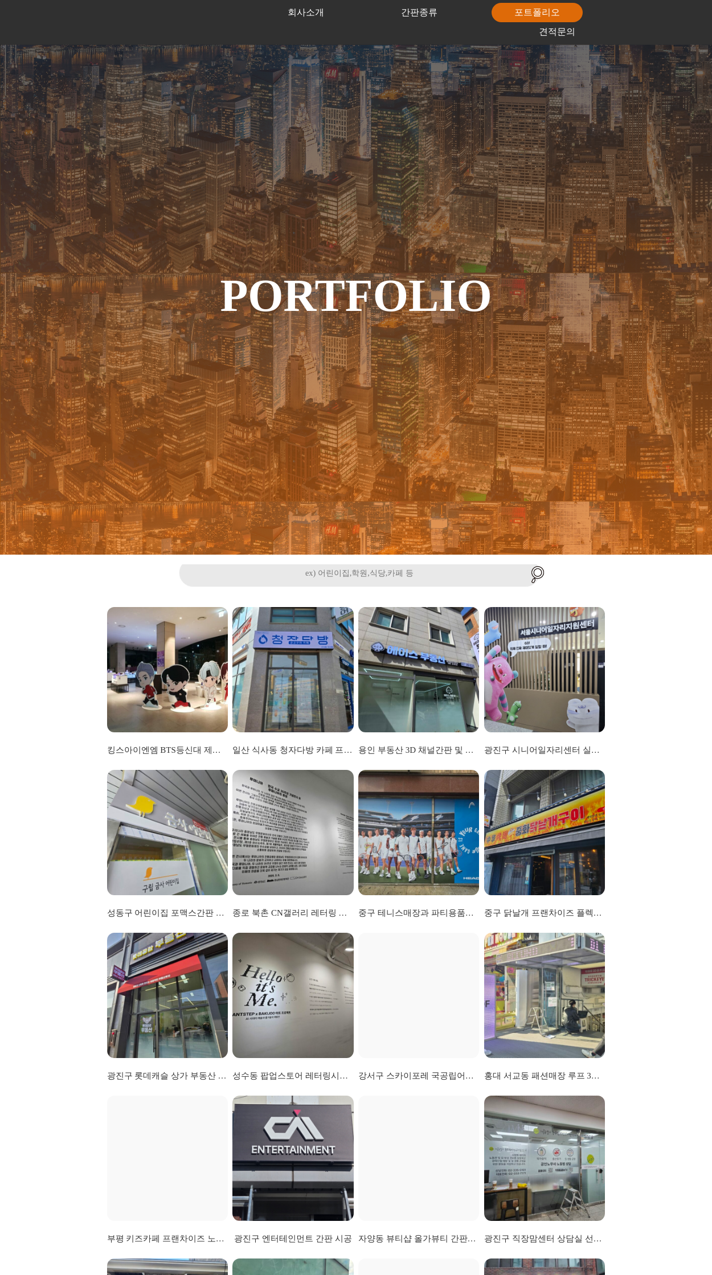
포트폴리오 (537, 12)
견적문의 (557, 31)
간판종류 (419, 12)
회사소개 (306, 12)
